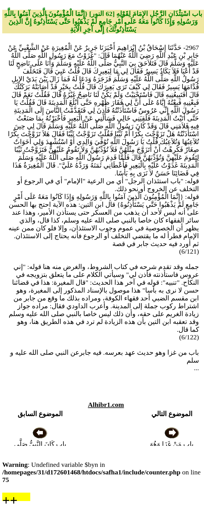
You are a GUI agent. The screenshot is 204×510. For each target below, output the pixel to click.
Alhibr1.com (106, 404)
